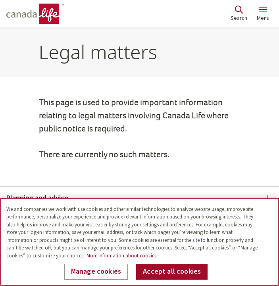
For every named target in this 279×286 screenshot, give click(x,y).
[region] (139, 242)
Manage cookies (96, 271)
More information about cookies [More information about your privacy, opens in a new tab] (121, 255)
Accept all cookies (172, 271)
